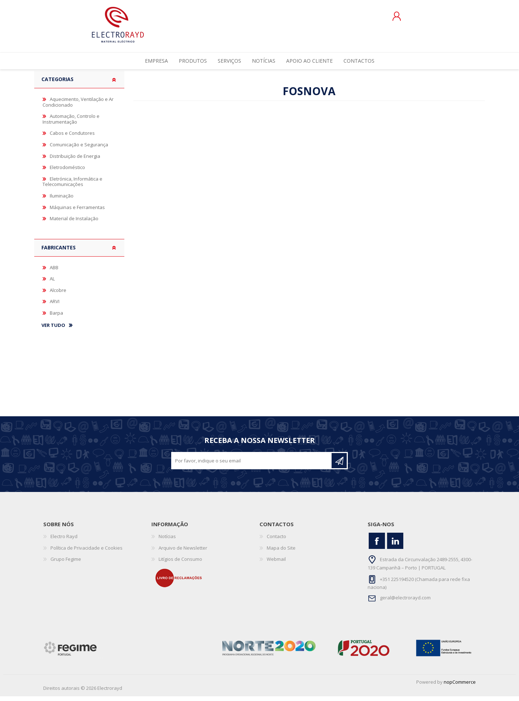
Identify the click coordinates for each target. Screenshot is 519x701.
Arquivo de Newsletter (183, 552)
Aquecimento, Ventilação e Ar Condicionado (78, 107)
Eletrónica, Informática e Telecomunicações (72, 186)
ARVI (54, 306)
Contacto (276, 541)
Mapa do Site (281, 552)
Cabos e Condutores (72, 138)
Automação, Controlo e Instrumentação (71, 123)
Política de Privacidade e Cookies (86, 552)
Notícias (167, 541)
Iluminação (62, 200)
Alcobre (58, 295)
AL (52, 283)
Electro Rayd (63, 541)
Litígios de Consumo (180, 563)
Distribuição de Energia (75, 160)
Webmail (276, 563)
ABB (54, 272)
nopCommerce (460, 686)
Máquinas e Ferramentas (77, 212)
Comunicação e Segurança (79, 149)
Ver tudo (53, 330)
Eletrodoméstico (67, 172)
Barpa (56, 317)
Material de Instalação (74, 223)
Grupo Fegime (65, 563)
